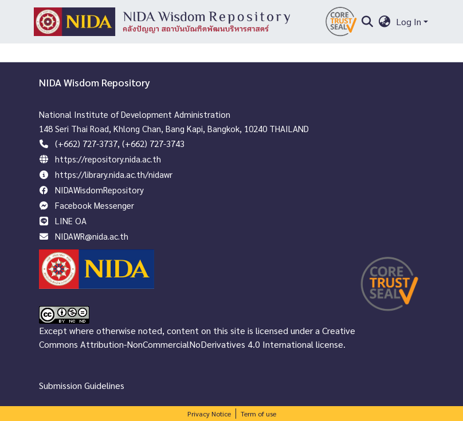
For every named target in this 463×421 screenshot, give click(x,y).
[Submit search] (367, 22)
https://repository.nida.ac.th (108, 158)
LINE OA (71, 220)
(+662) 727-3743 (153, 143)
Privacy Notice (209, 413)
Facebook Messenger (94, 205)
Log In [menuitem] (408, 21)
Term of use (258, 413)
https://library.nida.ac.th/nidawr (113, 174)
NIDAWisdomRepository (99, 189)
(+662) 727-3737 (86, 143)
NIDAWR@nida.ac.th (91, 236)
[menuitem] (385, 22)
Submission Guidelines (81, 385)
